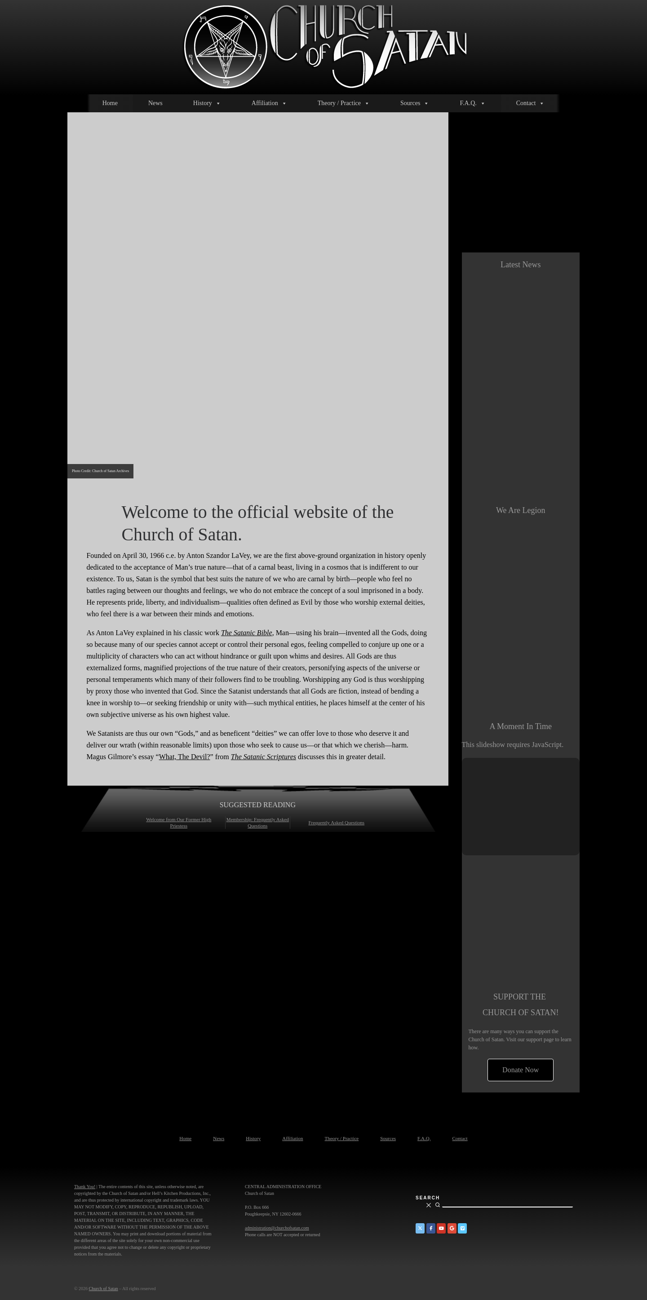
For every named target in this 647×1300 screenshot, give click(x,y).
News (155, 103)
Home (110, 103)
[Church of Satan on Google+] (452, 1228)
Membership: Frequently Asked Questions (257, 822)
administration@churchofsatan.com (277, 1227)
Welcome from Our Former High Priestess (178, 822)
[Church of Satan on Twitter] (420, 1228)
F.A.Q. (472, 103)
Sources (414, 103)
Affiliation (269, 103)
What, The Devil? (184, 757)
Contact (530, 103)
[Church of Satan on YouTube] (441, 1228)
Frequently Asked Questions (336, 822)
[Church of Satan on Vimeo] (462, 1228)
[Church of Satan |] (324, 45)
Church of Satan (103, 1288)
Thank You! (84, 1186)
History (207, 103)
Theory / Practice (344, 103)
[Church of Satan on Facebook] (430, 1228)
